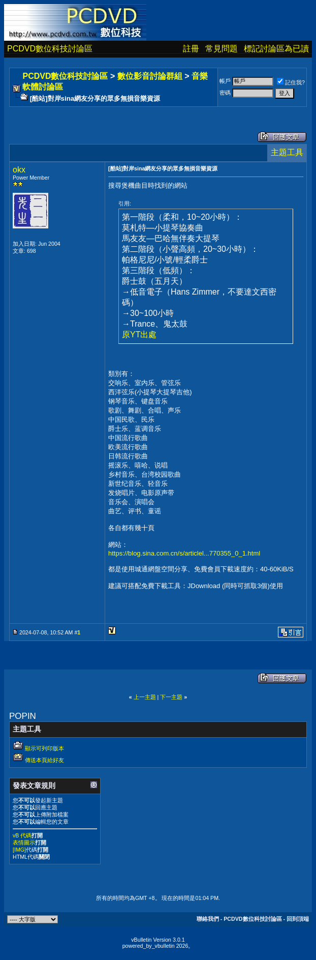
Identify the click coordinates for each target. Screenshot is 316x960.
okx (19, 169)
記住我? (291, 82)
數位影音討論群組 (149, 76)
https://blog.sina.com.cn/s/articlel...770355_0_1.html (184, 553)
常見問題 (221, 48)
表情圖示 (24, 842)
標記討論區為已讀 (276, 48)
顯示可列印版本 (44, 748)
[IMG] (19, 850)
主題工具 (287, 152)
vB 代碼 (22, 835)
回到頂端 (298, 919)
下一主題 (171, 697)
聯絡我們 (208, 919)
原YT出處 (139, 334)
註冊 (191, 48)
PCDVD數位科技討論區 (49, 48)
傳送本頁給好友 (44, 760)
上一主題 (145, 697)
